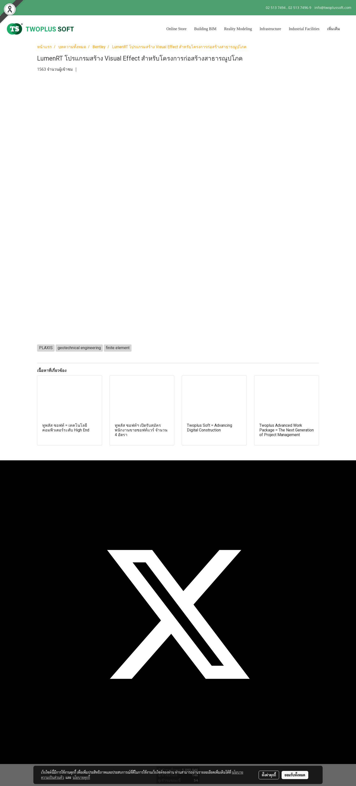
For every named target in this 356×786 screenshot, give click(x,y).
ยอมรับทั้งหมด (295, 775)
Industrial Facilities (304, 29)
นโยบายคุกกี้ (81, 777)
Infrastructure (270, 29)
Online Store (176, 29)
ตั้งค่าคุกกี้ (269, 775)
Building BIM (205, 29)
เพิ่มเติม (333, 29)
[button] (348, 29)
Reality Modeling (238, 29)
